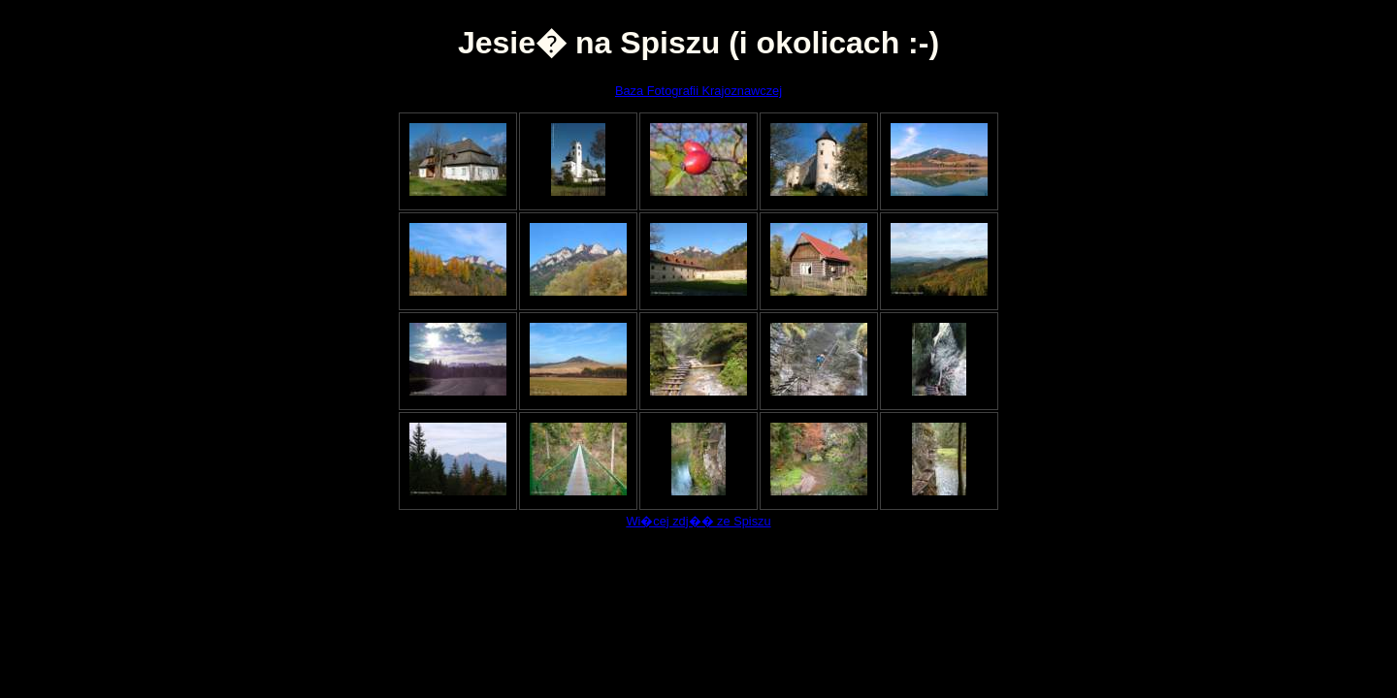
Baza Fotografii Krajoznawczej (698, 90)
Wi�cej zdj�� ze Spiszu (698, 521)
